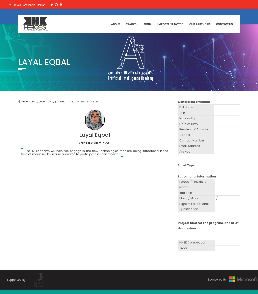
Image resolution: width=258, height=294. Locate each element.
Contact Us (224, 24)
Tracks (131, 24)
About (115, 24)
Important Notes (170, 24)
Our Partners (199, 24)
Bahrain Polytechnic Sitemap (27, 4)
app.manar (59, 101)
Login (147, 24)
